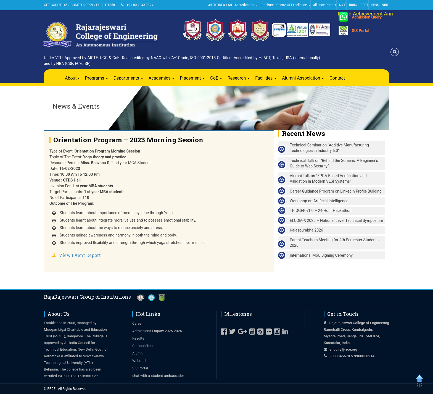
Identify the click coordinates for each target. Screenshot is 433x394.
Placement (192, 78)
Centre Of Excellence (293, 5)
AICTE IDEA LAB (220, 5)
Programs (96, 78)
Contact (337, 78)
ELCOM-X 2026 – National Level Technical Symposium (336, 220)
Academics (162, 78)
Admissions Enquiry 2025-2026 (157, 331)
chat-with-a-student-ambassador (158, 376)
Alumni (138, 353)
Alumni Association (303, 78)
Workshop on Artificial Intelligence (319, 201)
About (72, 78)
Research (239, 78)
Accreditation (246, 5)
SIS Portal (360, 30)
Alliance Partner (324, 5)
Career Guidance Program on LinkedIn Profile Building (335, 191)
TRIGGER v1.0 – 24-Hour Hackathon (320, 210)
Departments (128, 78)
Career (137, 323)
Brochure (267, 5)
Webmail (139, 361)
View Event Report (80, 255)
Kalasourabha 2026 (306, 230)
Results (138, 338)
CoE (216, 78)
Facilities (265, 78)
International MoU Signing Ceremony (321, 255)
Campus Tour (143, 346)
